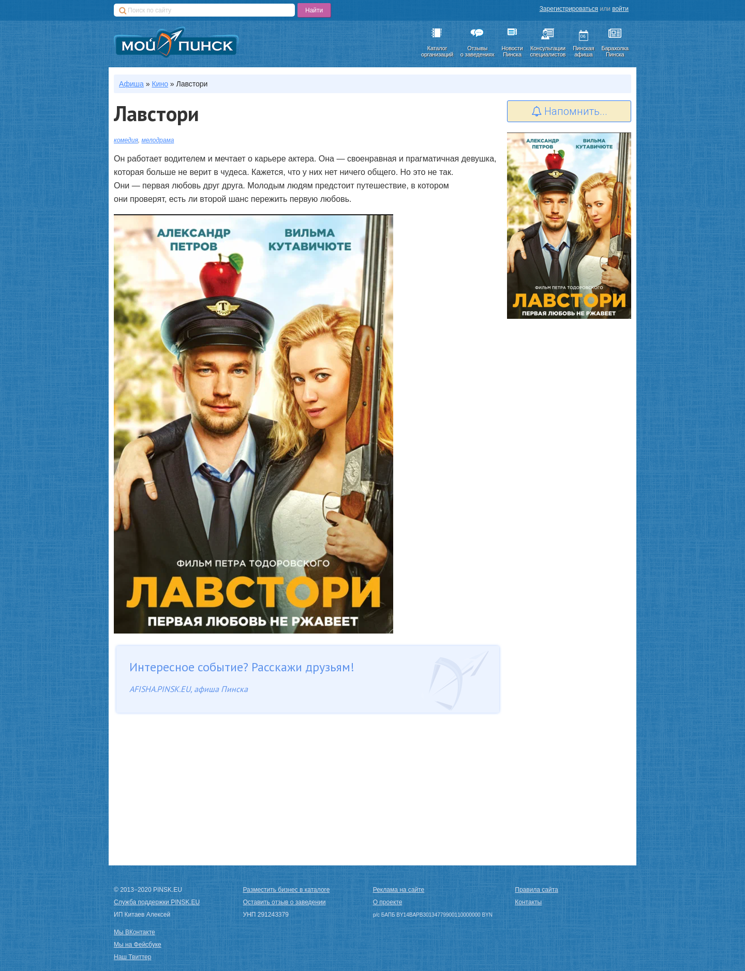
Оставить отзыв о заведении (284, 902)
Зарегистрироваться (569, 8)
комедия (126, 140)
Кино (160, 84)
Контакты (528, 902)
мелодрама (158, 140)
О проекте (388, 902)
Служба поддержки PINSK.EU (157, 902)
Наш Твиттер (132, 957)
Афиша (131, 84)
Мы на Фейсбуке (137, 944)
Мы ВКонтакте (134, 932)
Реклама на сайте (399, 889)
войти (620, 8)
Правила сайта (536, 889)
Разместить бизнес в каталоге (286, 889)
